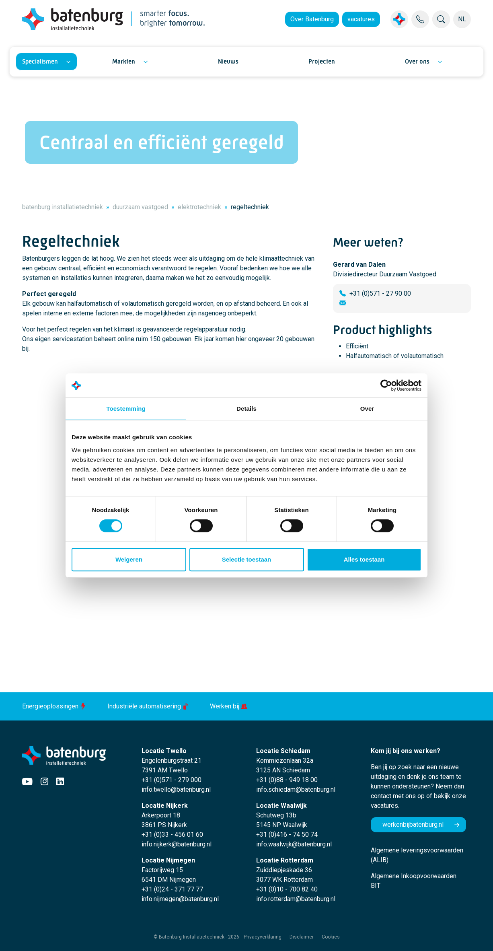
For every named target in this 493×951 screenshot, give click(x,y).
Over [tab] (367, 408)
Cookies (331, 937)
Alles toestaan (364, 559)
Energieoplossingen (55, 706)
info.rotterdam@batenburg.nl (295, 899)
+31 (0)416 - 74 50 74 (287, 834)
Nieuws (228, 61)
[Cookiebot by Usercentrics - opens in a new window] (386, 385)
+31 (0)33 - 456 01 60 (172, 834)
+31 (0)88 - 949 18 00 (287, 780)
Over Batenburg (312, 19)
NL (462, 19)
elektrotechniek (199, 207)
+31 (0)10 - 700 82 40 (287, 889)
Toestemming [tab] (126, 408)
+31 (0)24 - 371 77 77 (172, 889)
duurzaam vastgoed (140, 207)
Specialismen (40, 61)
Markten (123, 61)
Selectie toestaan (246, 559)
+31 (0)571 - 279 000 (171, 780)
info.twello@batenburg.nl (176, 789)
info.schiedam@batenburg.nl (295, 789)
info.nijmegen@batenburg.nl (180, 899)
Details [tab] (246, 408)
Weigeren (128, 559)
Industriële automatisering (149, 706)
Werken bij (228, 706)
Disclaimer (302, 937)
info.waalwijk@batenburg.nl (294, 844)
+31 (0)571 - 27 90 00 (380, 293)
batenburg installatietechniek (62, 207)
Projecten (321, 61)
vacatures (361, 19)
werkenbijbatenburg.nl (413, 824)
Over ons (417, 61)
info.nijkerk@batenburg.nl (177, 844)
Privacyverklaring (262, 937)
